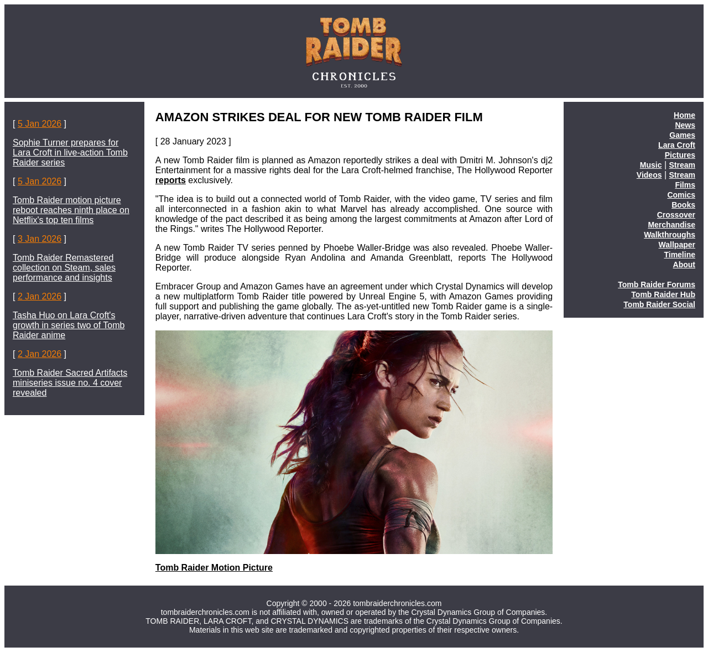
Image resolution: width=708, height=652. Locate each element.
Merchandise (671, 224)
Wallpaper (677, 244)
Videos (649, 174)
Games (682, 135)
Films (685, 184)
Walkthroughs (669, 234)
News (685, 125)
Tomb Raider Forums (656, 284)
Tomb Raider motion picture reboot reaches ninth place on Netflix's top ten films (71, 210)
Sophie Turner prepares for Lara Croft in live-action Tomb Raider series (70, 152)
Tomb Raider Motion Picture (214, 567)
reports (170, 180)
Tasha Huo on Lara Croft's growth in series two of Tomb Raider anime (68, 325)
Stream (682, 165)
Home (684, 115)
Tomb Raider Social (659, 304)
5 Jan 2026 (39, 123)
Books (683, 204)
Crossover (676, 214)
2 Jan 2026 (39, 296)
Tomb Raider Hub (663, 294)
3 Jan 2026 (39, 239)
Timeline (679, 254)
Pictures (680, 155)
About (684, 264)
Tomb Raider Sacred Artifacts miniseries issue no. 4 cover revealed (70, 382)
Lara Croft (676, 145)
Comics (681, 194)
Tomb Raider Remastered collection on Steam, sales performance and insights (64, 267)
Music (651, 165)
